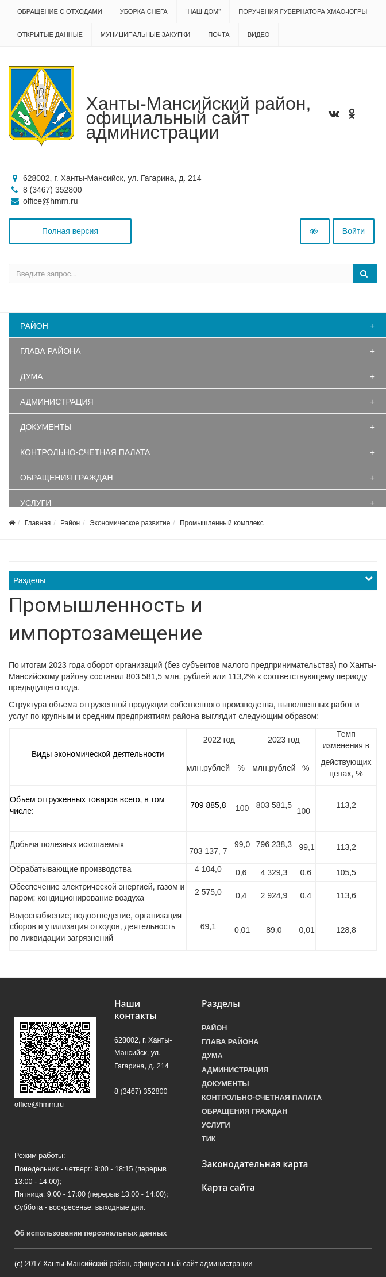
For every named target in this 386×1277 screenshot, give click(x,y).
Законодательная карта (255, 1164)
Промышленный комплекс (222, 523)
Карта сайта (228, 1188)
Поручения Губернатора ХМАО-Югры (302, 11)
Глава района (50, 351)
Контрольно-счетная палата (85, 452)
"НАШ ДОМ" (203, 11)
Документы (46, 427)
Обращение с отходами (59, 11)
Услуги (35, 502)
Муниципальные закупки (145, 34)
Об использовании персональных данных (90, 1233)
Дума (31, 376)
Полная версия (70, 231)
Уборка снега (144, 11)
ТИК (208, 1139)
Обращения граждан (66, 477)
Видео (259, 34)
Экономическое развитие (130, 523)
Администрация (57, 401)
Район (34, 325)
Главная (38, 523)
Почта (218, 34)
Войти (353, 231)
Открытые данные (50, 34)
